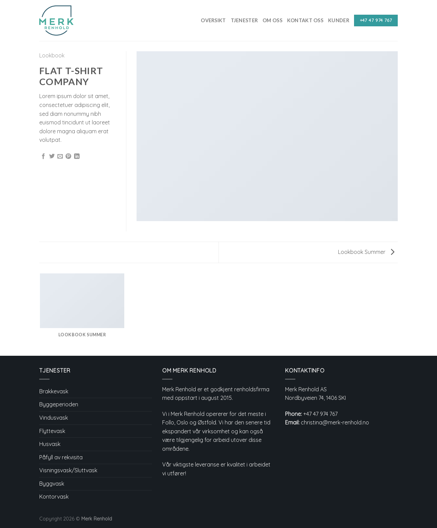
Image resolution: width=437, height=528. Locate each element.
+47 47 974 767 (320, 413)
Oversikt (213, 20)
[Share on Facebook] (43, 156)
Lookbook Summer (366, 251)
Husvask (49, 444)
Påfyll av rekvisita (61, 457)
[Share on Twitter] (52, 156)
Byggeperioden (58, 404)
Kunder (338, 20)
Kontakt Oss (305, 20)
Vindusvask (53, 417)
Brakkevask (53, 391)
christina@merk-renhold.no (335, 422)
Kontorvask (54, 496)
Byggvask (51, 483)
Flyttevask (52, 431)
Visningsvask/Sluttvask (68, 470)
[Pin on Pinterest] (68, 156)
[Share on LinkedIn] (77, 156)
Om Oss (272, 20)
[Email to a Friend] (60, 156)
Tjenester (244, 20)
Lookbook (52, 55)
